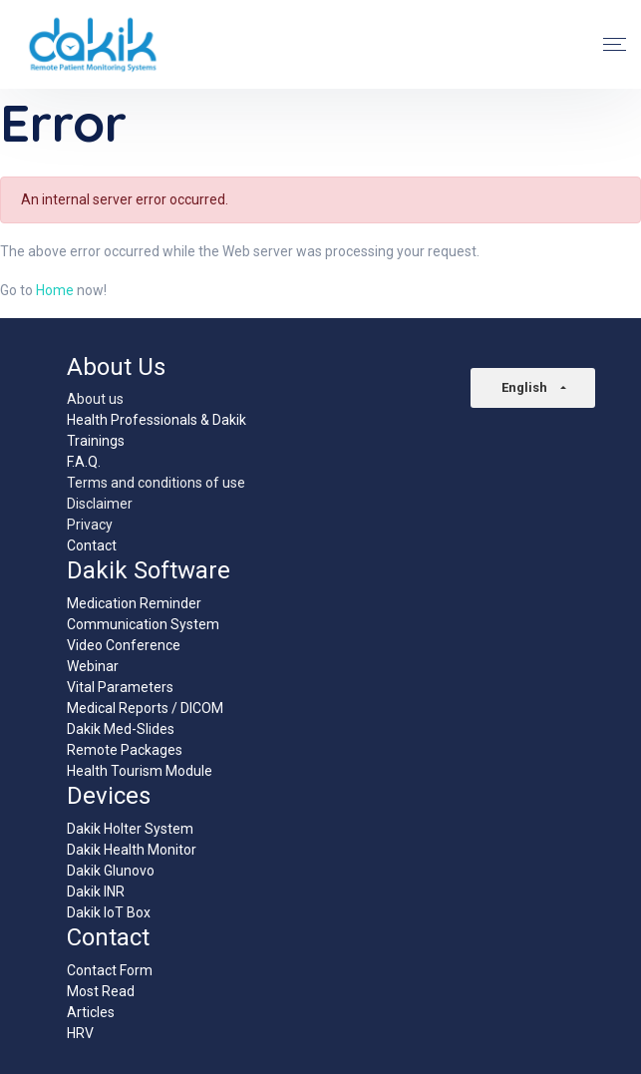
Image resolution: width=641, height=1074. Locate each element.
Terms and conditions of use (156, 483)
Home (55, 290)
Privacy (90, 525)
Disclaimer (100, 504)
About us (95, 399)
